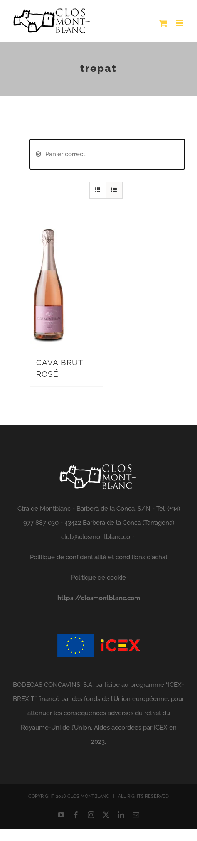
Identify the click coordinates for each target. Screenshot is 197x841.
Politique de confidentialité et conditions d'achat (98, 557)
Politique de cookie (98, 577)
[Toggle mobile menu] (180, 23)
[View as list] (114, 190)
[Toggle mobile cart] (163, 23)
